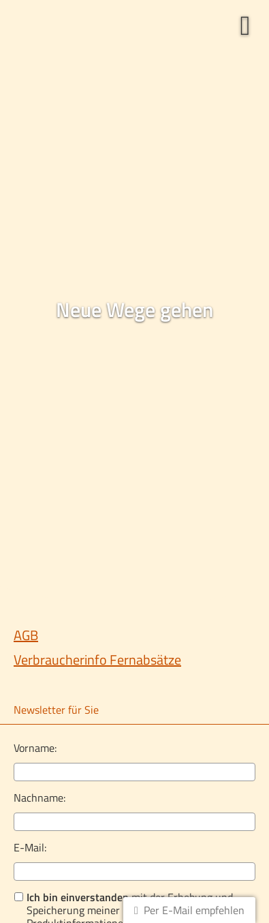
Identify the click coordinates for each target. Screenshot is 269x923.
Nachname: (39, 797)
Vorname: (35, 748)
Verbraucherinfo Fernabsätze (97, 659)
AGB (26, 635)
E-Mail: (30, 847)
